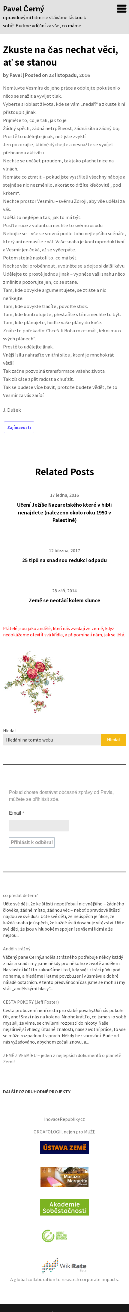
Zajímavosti (19, 427)
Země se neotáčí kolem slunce (64, 600)
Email (16, 813)
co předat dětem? (20, 895)
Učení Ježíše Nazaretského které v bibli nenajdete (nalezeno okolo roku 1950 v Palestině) (64, 512)
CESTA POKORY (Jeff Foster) (31, 1002)
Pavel (16, 75)
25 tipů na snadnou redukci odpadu (64, 560)
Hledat (9, 730)
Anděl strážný (16, 949)
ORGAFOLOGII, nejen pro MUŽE (65, 1132)
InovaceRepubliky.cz (64, 1119)
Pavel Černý (23, 8)
